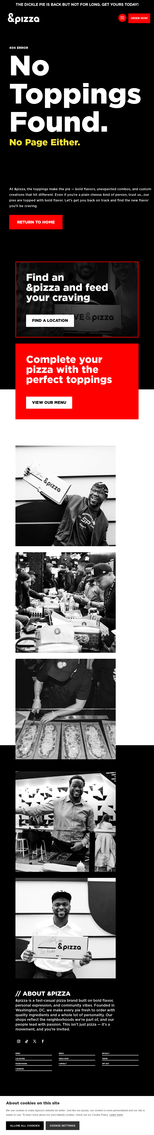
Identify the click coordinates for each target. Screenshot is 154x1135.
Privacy (105, 1054)
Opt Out (105, 1064)
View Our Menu (49, 403)
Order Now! (139, 18)
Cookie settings (62, 1125)
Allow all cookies (25, 1125)
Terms (105, 1059)
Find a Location (51, 320)
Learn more (116, 1115)
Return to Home (36, 222)
